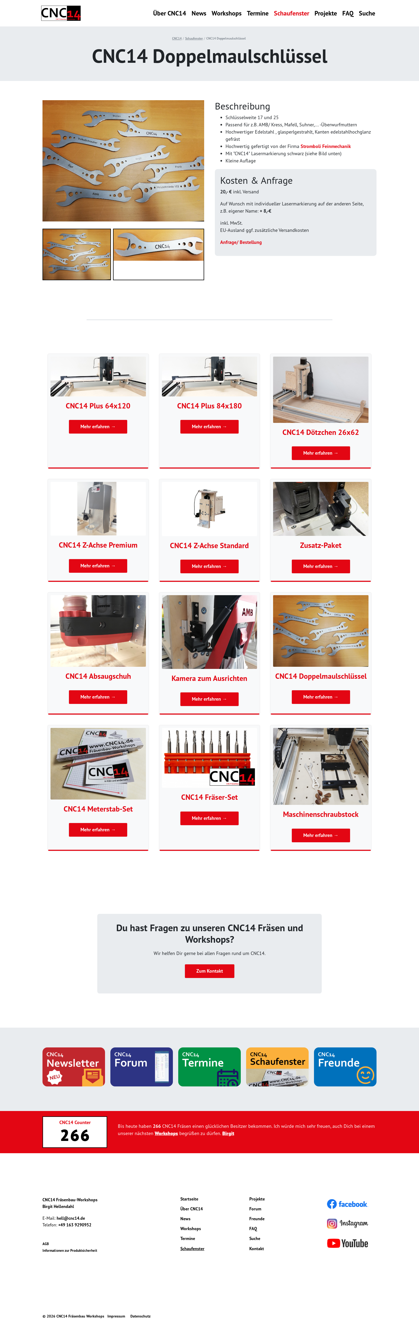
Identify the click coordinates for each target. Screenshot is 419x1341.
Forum (255, 1208)
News (199, 13)
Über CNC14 (169, 13)
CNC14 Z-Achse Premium (98, 545)
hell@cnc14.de (71, 1218)
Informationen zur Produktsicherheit (69, 1251)
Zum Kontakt (209, 971)
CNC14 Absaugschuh (98, 676)
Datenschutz (140, 1316)
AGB (45, 1244)
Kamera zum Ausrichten (209, 678)
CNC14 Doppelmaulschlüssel (226, 38)
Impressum (116, 1316)
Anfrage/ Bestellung (241, 242)
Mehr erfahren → (98, 427)
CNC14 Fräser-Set (209, 797)
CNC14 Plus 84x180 (209, 406)
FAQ (348, 13)
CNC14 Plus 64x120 (98, 406)
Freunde (257, 1218)
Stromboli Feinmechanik (326, 146)
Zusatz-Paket (321, 545)
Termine (258, 13)
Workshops (227, 13)
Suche (367, 13)
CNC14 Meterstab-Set (98, 809)
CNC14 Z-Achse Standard (209, 545)
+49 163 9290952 (74, 1225)
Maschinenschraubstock (321, 814)
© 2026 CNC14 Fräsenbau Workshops (73, 1316)
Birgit (228, 1133)
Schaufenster (291, 13)
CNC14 (177, 38)
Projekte (326, 13)
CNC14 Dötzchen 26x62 (320, 432)
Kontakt (256, 1248)
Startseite (189, 1199)
